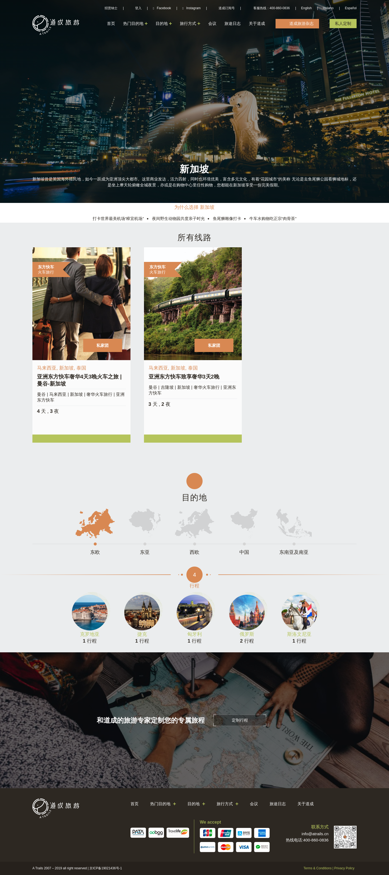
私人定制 (343, 23)
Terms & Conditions (317, 868)
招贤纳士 (111, 8)
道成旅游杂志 (301, 23)
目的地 (162, 23)
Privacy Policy (344, 868)
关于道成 (257, 23)
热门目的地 (133, 23)
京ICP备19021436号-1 (105, 868)
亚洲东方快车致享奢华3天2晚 (184, 377)
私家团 (102, 345)
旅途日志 (232, 23)
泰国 (81, 368)
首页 (111, 23)
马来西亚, (48, 368)
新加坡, (67, 368)
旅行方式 (188, 23)
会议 (212, 23)
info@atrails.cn (315, 833)
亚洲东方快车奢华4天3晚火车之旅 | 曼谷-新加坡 (79, 380)
